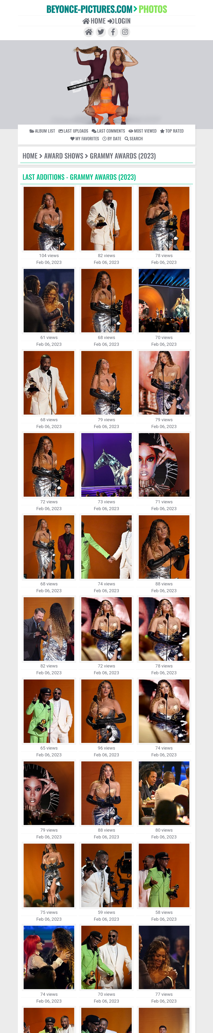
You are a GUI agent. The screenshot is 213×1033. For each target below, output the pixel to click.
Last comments (86, 123)
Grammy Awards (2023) (104, 147)
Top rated (137, 123)
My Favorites (160, 123)
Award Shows (56, 147)
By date (182, 123)
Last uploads (57, 123)
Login (115, 15)
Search (106, 129)
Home (97, 15)
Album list (33, 123)
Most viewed (113, 123)
